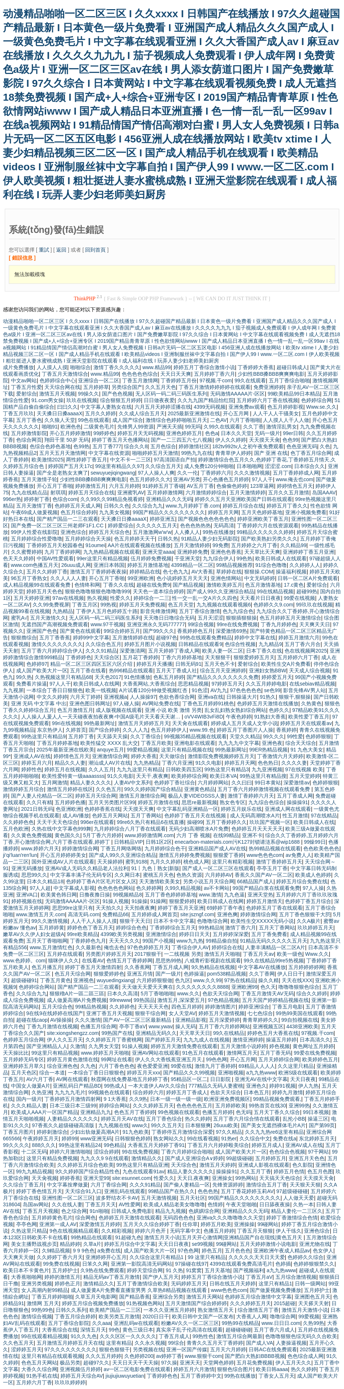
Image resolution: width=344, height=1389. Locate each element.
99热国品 (144, 1000)
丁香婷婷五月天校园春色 (54, 545)
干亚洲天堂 (187, 558)
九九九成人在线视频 (206, 1040)
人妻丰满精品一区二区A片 (275, 947)
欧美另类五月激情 (119, 1316)
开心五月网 (236, 413)
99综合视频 (201, 624)
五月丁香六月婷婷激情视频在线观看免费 (264, 789)
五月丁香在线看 (88, 670)
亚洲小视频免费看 (305, 512)
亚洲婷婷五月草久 (23, 1066)
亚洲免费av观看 (246, 407)
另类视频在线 (148, 1349)
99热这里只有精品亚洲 (142, 1165)
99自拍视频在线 (299, 1020)
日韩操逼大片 (241, 697)
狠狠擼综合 (24, 637)
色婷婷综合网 (316, 400)
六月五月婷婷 (124, 486)
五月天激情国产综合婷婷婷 (196, 1303)
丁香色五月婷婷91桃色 (208, 703)
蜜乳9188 (136, 862)
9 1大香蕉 (115, 1099)
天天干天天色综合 (57, 822)
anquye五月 (110, 750)
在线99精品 (226, 835)
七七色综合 (260, 1013)
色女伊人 (323, 1251)
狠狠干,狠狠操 (295, 697)
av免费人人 (299, 855)
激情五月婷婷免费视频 (184, 855)
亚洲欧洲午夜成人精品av (281, 1251)
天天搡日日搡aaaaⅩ (60, 413)
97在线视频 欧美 (304, 769)
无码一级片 (267, 433)
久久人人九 (135, 730)
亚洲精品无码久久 (156, 1033)
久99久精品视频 (183, 888)
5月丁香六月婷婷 (102, 835)
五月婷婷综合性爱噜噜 (36, 539)
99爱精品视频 (142, 750)
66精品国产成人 (255, 881)
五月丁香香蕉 (54, 637)
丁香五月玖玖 (18, 413)
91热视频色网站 (144, 1303)
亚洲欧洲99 (244, 987)
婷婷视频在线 (26, 901)
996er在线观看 (97, 822)
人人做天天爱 (298, 1198)
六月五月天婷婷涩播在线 (163, 407)
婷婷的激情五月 (62, 1277)
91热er (229, 1138)
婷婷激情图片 (220, 1007)
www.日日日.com (280, 1323)
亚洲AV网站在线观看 (156, 1053)
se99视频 (202, 1244)
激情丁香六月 (240, 928)
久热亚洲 (42, 1092)
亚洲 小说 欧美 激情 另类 (173, 710)
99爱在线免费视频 (315, 1053)
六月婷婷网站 (213, 783)
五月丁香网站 (146, 815)
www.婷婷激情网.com (149, 835)
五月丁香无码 (275, 1053)
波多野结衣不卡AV (117, 1198)
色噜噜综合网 (212, 921)
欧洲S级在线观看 (298, 1073)
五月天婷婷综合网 (278, 1059)
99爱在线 (181, 1066)
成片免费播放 (18, 367)
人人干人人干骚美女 (276, 413)
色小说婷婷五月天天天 (182, 578)
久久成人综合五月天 (142, 413)
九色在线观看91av (143, 1171)
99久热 (24, 677)
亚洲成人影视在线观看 (263, 1165)
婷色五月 (212, 1251)
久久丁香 (253, 427)
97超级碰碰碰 (292, 1191)
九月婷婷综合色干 (165, 848)
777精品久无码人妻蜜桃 (216, 1086)
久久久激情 (87, 1020)
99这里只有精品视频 (55, 1053)
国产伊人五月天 (161, 1277)
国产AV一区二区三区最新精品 (138, 1020)
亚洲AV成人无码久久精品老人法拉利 (87, 868)
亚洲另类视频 (36, 1283)
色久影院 (302, 1165)
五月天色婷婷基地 (261, 512)
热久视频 (97, 598)
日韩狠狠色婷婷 (133, 1138)
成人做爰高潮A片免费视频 (77, 1000)
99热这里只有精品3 (226, 769)
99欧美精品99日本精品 (294, 394)
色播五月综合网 (98, 1026)
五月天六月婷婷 (228, 1349)
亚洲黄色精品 (199, 789)
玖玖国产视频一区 (269, 822)
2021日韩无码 (37, 809)
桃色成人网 (196, 862)
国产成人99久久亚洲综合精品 (220, 591)
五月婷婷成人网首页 (154, 914)
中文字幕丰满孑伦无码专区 (81, 875)
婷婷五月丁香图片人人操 (245, 730)
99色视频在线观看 (179, 1112)
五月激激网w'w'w (152, 532)
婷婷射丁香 (37, 499)
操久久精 (268, 980)
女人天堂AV (182, 1013)
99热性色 (203, 1336)
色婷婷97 (37, 664)
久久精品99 (293, 545)
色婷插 (283, 1264)
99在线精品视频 (275, 591)
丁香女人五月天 (276, 1376)
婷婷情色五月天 (295, 486)
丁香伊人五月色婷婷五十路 (107, 611)
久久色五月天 (18, 1343)
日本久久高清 (122, 993)
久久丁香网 (262, 974)
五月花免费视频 (254, 1363)
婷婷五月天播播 (154, 664)
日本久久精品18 (45, 881)
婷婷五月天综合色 (109, 532)
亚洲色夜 (272, 743)
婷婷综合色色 (131, 928)
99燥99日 (315, 842)
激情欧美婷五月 (224, 585)
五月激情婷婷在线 (132, 637)
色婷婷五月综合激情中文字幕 (258, 1297)
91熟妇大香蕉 (270, 717)
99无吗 (193, 427)
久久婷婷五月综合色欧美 (85, 1165)
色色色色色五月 (194, 1105)
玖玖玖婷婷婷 (70, 1382)
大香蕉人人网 (251, 1316)
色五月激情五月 (75, 710)
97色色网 (188, 1251)
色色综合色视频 (287, 1152)
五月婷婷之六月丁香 (254, 545)
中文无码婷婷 (259, 578)
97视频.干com (216, 380)
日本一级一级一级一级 (175, 1099)
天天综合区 (107, 657)
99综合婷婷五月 (122, 631)
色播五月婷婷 (217, 1112)
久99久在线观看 (222, 427)
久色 (325, 446)
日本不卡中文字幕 (173, 921)
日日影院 (221, 1079)
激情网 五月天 (43, 1303)
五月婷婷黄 (51, 928)
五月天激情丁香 (34, 506)
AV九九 (219, 690)
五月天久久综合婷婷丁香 (151, 1224)
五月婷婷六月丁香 (297, 657)
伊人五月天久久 (293, 1363)
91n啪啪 (98, 1211)
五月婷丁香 (81, 736)
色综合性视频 (240, 644)
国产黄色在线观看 (80, 631)
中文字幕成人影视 (74, 888)
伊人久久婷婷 (230, 440)
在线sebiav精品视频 (312, 684)
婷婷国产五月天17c (70, 466)
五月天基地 (217, 1270)
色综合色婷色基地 (50, 446)
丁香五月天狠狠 (255, 1231)
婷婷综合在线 (227, 947)
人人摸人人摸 (52, 367)
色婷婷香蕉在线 (102, 809)
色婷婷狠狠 (318, 736)
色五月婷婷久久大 (150, 479)
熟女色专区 (232, 802)
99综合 (176, 1343)
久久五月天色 (160, 387)
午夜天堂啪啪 (241, 1204)
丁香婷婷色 (78, 657)
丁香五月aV (259, 1277)
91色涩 (200, 690)
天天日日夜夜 (173, 1244)
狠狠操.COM (258, 572)
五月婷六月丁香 (34, 1382)
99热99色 (42, 1310)
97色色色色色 (245, 690)
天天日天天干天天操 (135, 1363)
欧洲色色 (71, 427)
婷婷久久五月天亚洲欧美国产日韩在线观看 (243, 499)
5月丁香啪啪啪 (157, 993)
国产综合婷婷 (104, 730)
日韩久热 (168, 539)
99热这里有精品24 (80, 1145)
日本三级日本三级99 (73, 1105)
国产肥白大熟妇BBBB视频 (255, 1356)
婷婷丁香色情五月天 (39, 1191)
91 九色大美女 (306, 750)
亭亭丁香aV (132, 1026)
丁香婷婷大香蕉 (256, 367)
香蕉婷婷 (286, 730)
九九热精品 (146, 763)
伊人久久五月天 (65, 1040)
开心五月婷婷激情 (70, 433)
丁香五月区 (85, 605)
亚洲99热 (299, 1105)
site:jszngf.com (197, 914)
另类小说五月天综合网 (208, 881)
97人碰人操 (126, 703)
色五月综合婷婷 (78, 512)
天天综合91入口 (83, 1191)
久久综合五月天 (163, 466)
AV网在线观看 (72, 1079)
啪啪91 (50, 427)
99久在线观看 (250, 380)
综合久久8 (135, 446)
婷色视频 (279, 1046)
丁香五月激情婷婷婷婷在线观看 (214, 387)
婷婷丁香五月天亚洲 (181, 908)
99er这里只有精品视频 (102, 558)
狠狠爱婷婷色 (109, 974)
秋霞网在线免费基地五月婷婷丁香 (129, 1079)
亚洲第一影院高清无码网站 (141, 1264)
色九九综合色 (238, 611)
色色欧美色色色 (321, 848)
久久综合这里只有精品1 (157, 1257)
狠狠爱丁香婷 (228, 855)
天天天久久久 (124, 941)
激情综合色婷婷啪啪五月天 (176, 420)
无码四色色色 (178, 1218)
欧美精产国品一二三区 (115, 1310)
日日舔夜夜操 (274, 1204)
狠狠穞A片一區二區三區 (77, 993)
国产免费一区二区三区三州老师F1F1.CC (58, 525)
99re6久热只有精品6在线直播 (150, 822)
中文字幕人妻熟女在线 (106, 407)
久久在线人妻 (67, 1204)
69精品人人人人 (256, 1066)
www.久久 (188, 993)
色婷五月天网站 (110, 815)
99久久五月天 (167, 1125)
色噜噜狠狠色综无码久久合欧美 (301, 1336)
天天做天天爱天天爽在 (147, 987)
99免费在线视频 (61, 1264)
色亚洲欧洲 (68, 809)
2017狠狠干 (148, 954)
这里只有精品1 (275, 1283)
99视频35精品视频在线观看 (195, 736)
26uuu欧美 (225, 1125)
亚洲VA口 (27, 895)
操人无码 (185, 1026)
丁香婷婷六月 (216, 473)
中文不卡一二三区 (130, 460)
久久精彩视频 (116, 1231)
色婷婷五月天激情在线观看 (129, 1218)
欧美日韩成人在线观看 (281, 558)
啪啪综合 (80, 367)
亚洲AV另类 (186, 479)
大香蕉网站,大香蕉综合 (148, 684)
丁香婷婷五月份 (179, 380)
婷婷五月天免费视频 (142, 605)
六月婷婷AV (218, 875)
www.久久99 (207, 980)
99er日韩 (293, 433)
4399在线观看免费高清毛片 (241, 1264)
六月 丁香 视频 (193, 835)
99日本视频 (316, 1112)
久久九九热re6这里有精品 (274, 1132)
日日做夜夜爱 (159, 400)
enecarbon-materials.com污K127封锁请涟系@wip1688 (238, 842)
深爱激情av (296, 783)
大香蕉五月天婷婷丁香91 (156, 1145)
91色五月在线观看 (203, 1053)
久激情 (77, 1046)
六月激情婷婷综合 (206, 492)
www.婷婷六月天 (40, 848)
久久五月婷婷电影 (266, 684)
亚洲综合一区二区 (98, 380)
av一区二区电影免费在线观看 (137, 1369)
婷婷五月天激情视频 (221, 1013)
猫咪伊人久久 (63, 960)
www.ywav (160, 1026)
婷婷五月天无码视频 (140, 433)
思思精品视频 (193, 684)
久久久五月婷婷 (103, 1356)
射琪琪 (58, 492)
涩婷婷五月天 (26, 1349)
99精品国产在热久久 (171, 1191)
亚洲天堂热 (260, 895)
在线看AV (93, 960)
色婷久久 (279, 710)
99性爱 (295, 736)
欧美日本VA (223, 776)
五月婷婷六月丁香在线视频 (267, 400)
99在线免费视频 (140, 1152)
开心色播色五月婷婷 (226, 479)
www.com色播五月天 (35, 565)
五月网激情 (54, 783)
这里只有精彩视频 (232, 862)
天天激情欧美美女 (159, 881)
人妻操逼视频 (291, 1343)
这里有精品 (119, 1343)
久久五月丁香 (255, 1171)
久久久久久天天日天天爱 (256, 1257)
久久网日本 (127, 875)
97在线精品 (324, 815)
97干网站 (318, 1152)
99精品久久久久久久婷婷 (265, 532)
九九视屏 (13, 690)
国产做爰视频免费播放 (275, 1290)
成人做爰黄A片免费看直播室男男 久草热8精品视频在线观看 (139, 1290)
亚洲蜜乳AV (130, 492)
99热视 (108, 605)
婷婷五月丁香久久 (287, 506)
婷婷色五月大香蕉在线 (273, 1033)
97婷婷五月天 (227, 684)
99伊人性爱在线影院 (34, 532)
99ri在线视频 (66, 723)
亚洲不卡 (252, 835)
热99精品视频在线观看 (275, 848)
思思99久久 (34, 875)
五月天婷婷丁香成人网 (174, 651)
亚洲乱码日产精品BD (77, 1086)
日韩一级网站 (310, 1283)
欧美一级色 (290, 954)
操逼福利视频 (291, 572)
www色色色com (264, 855)
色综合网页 (29, 440)
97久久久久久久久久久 (70, 1349)
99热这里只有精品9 (43, 736)
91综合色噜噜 (271, 565)
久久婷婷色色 (18, 822)
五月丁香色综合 (164, 1119)
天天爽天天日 (314, 624)
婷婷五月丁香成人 (186, 1092)
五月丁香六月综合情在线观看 (246, 1119)
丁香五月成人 (174, 1336)
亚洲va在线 (211, 697)
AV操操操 (61, 1020)
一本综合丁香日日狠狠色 (54, 690)
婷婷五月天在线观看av (306, 723)
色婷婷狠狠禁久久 (313, 1264)
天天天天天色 (153, 1007)
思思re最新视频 (199, 802)
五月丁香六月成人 (274, 1330)
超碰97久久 (96, 1363)
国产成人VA (259, 1343)
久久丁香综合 (145, 736)
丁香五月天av (258, 954)
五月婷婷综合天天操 (88, 539)
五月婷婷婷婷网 (306, 967)
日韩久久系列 (71, 1310)
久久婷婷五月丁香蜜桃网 (113, 1040)
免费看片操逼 (31, 684)
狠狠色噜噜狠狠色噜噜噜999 (97, 591)
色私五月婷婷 (168, 677)
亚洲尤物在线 (314, 1244)
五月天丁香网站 (277, 928)
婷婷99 (70, 1138)
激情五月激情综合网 (142, 796)
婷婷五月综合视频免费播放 (93, 1303)
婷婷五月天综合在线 (91, 492)
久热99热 (313, 1323)
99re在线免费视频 (237, 624)
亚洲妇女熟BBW (267, 670)
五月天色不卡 (219, 664)
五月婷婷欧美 (230, 1105)
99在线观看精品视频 (44, 1336)
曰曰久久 (67, 407)
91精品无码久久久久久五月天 (273, 941)
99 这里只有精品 (207, 1257)
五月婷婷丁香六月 (214, 374)
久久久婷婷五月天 (153, 1105)
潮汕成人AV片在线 (109, 763)
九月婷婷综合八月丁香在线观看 (130, 829)
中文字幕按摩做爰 (67, 1185)
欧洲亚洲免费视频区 (227, 1099)
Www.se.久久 (321, 407)
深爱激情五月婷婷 (99, 1224)
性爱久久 (120, 598)
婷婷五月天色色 (44, 591)
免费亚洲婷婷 (268, 387)
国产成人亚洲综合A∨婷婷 (194, 1158)
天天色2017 (108, 677)
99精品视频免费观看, (277, 1099)
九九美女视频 (114, 512)
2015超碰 (284, 1303)
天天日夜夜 (303, 1079)
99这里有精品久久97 (119, 466)
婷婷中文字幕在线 (254, 637)
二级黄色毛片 (99, 427)
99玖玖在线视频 (314, 605)
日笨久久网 (95, 1264)
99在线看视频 (203, 1138)
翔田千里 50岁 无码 (66, 440)
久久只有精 (39, 802)
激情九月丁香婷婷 (215, 1066)
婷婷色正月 (67, 1283)
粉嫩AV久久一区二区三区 (190, 1323)
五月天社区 (192, 1198)
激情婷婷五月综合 (23, 789)
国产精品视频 (188, 585)
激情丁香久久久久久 (117, 367)
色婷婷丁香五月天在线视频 (195, 815)
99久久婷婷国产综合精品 (153, 789)
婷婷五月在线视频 (64, 769)
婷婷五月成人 (267, 1145)
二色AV (218, 420)
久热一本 (303, 1204)
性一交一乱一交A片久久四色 (204, 598)
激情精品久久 (146, 1158)
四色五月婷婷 (186, 1007)
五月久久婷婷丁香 (46, 572)
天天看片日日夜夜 (260, 598)
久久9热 (138, 1099)
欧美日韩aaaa (272, 1369)
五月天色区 (24, 1073)
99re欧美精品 (82, 934)
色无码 (243, 1112)
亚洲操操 (244, 1224)
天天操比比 (16, 1053)
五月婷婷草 (96, 387)
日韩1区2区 (159, 842)
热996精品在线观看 (131, 670)
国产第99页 (322, 1125)
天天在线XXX (297, 980)
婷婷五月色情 (289, 1171)
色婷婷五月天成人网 (78, 506)
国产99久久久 (159, 631)
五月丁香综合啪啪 (289, 380)
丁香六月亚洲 (177, 763)
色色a (211, 433)
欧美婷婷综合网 (189, 776)
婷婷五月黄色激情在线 (72, 1059)
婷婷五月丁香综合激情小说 (204, 367)
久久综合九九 (147, 506)
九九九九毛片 (70, 1092)
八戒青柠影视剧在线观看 (212, 960)
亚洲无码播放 (26, 868)
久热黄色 (311, 703)
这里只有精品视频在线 (186, 750)
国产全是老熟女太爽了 (62, 473)
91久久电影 (208, 763)
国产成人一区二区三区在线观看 (218, 868)
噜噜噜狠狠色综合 (298, 987)
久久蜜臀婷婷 (26, 552)
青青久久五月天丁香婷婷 (215, 1343)
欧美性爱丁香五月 (308, 717)
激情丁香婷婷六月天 (251, 796)
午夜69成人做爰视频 (34, 512)
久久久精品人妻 (29, 1105)
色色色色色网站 (115, 888)
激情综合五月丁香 (266, 1185)
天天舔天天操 (112, 736)
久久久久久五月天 (156, 525)
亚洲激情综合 (161, 934)
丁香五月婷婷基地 (57, 743)
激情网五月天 (242, 1053)
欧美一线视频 (100, 690)
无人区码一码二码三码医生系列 (171, 394)
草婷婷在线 (229, 572)
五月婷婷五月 (270, 1158)
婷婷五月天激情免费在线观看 (184, 1046)
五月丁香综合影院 (68, 1323)
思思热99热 (168, 960)
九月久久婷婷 (165, 862)
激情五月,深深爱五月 (181, 1000)
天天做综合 (172, 756)
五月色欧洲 (16, 829)
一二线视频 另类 (182, 954)
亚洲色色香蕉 (226, 552)
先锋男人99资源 (135, 427)
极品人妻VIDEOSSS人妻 (196, 796)
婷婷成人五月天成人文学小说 (244, 723)
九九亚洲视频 (267, 769)
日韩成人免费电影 (131, 1211)
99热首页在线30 (267, 1105)
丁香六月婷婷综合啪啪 (186, 1152)
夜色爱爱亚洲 (152, 1066)
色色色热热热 (195, 525)
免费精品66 (115, 914)
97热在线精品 (240, 980)
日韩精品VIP (128, 842)
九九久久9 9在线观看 (104, 1158)
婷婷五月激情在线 (158, 802)
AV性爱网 (130, 1204)
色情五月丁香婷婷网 (129, 960)
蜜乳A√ (19, 618)
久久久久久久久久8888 (202, 987)
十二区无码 (34, 1152)
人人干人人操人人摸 (94, 921)
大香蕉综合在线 (60, 1330)
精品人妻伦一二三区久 (296, 1211)
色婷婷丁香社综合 (174, 783)
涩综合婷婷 (106, 1152)
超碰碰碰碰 (238, 1330)
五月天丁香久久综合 (277, 1112)
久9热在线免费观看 (102, 1270)
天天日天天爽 (175, 374)
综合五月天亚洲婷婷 (223, 670)
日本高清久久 (315, 1040)
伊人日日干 (290, 974)
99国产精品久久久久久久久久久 (169, 512)
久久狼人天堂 (59, 420)
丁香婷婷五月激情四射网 (72, 1099)
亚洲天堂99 (96, 1178)
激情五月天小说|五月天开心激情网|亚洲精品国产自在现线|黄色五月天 (224, 1237)
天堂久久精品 (245, 736)
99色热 (245, 558)
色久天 (268, 987)
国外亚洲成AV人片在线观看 (63, 862)
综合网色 (85, 1218)
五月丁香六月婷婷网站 (224, 1026)
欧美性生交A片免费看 (286, 664)
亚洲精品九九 (95, 1112)
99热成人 (114, 1086)
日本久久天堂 (236, 433)
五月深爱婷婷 (224, 1020)
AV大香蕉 (202, 572)
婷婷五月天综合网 (95, 796)
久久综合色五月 (103, 644)
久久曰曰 (241, 783)
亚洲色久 (256, 1086)
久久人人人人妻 (68, 578)
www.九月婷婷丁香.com (193, 506)
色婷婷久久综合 (305, 1257)
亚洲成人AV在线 (32, 756)
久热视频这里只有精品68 (63, 677)
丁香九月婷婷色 (279, 624)
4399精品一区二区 (192, 565)
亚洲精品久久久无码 (169, 499)
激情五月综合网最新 (239, 1336)
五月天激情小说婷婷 (243, 1046)
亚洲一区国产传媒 (186, 1349)
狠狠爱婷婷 (182, 901)
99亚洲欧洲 (141, 578)
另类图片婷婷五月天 (108, 954)
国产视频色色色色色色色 (206, 519)
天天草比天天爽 (262, 552)
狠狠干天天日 (135, 921)
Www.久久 (317, 954)
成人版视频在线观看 (119, 710)
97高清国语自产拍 (174, 460)
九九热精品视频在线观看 (111, 552)
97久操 (169, 1363)
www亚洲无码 (96, 1138)
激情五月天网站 (204, 1297)
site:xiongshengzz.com (73, 1033)
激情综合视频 (36, 1316)
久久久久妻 (294, 763)
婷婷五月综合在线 (243, 506)
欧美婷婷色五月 (320, 1059)
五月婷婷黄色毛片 (52, 1218)
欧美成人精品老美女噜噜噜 (174, 1204)
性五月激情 (295, 815)
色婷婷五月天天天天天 (257, 829)
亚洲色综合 (73, 532)
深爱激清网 (132, 651)
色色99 (290, 440)
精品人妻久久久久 (90, 783)
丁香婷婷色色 (162, 1376)
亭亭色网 (26, 1224)
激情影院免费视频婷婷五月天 (221, 756)
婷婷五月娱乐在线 (241, 809)
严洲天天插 (169, 427)
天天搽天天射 (313, 1303)
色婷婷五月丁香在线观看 (274, 908)
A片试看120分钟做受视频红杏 (154, 690)
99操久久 (88, 394)
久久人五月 (101, 769)
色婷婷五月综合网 (23, 1040)
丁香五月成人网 (171, 967)
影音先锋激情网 (158, 611)
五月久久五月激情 (288, 492)
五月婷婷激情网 (165, 492)
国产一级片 (168, 974)
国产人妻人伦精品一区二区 (42, 796)
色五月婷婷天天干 (134, 539)
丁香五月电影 (287, 1007)
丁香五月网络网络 (121, 848)
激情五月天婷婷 (217, 1165)
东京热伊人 (50, 730)
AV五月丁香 (200, 486)
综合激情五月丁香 (258, 1310)
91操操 (140, 901)
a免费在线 (109, 1251)
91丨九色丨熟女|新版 (155, 868)
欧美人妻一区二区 (222, 651)
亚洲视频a (115, 697)
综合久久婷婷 (311, 993)
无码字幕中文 (185, 1231)
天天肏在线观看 (190, 723)
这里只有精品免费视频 (52, 1158)
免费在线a (284, 1138)
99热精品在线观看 (92, 1237)
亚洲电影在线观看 (194, 743)
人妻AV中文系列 (132, 783)
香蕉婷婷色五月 (195, 631)
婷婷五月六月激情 (194, 1369)
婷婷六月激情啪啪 (70, 1152)
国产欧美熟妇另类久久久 (269, 539)
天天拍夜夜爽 (139, 908)
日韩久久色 (116, 506)
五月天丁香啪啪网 (46, 941)
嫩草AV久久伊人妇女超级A (33, 934)
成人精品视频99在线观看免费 (37, 585)
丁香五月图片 (18, 1132)
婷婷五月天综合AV (82, 1376)
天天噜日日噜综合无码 (169, 618)
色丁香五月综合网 (311, 453)
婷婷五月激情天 (264, 901)
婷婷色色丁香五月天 (90, 928)
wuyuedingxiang (115, 980)
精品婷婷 (70, 1244)
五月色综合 (163, 446)
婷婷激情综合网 (80, 848)
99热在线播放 (218, 532)
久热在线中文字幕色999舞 (61, 829)
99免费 (220, 545)
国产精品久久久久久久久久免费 (223, 677)
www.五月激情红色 (51, 947)
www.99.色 (202, 730)
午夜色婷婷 (239, 717)
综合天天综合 (300, 743)
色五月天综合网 (73, 974)
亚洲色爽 (227, 914)
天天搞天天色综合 (279, 1178)
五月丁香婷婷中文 (201, 1376)
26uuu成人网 (76, 565)
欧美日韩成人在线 (313, 822)
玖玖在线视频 (81, 400)
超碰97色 (166, 637)
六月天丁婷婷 (85, 697)
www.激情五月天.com (40, 914)
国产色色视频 (117, 394)
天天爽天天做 (18, 1257)
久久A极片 (309, 921)
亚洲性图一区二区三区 (67, 1198)
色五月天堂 (181, 605)
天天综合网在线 (62, 387)
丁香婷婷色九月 (88, 941)
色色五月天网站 (39, 1363)
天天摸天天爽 (138, 809)
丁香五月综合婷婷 (75, 1316)
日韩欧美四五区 (184, 769)
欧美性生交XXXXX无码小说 (262, 921)
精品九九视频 (170, 1211)
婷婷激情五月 (90, 486)
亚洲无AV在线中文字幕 (261, 1079)
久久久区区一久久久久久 (128, 1336)
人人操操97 (143, 697)
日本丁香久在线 (264, 651)
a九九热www (260, 1073)
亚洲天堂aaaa (158, 552)
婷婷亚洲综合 (253, 1007)
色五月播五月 (47, 967)
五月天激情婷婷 (248, 492)
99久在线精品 (229, 1033)
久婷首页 (76, 730)
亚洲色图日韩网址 (89, 703)
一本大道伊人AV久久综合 (157, 1086)
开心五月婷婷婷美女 (63, 855)
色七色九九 (176, 572)
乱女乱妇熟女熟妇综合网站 (235, 710)
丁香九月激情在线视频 (52, 1026)
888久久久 (44, 1145)
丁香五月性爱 (26, 387)
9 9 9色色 (84, 1251)
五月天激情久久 (48, 618)
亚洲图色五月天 (312, 1297)
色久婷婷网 (149, 888)
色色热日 (268, 763)
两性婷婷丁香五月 (86, 460)
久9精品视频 (56, 1251)
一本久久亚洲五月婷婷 (169, 1310)
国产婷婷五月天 (163, 1040)
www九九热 (189, 941)
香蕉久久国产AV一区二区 (264, 875)
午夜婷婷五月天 (41, 1138)
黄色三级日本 (137, 1330)
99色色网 (216, 1059)
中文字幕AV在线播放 (262, 967)
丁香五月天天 (100, 1204)
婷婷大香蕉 (144, 756)
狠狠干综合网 (150, 1013)
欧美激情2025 (47, 460)
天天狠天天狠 (305, 1185)
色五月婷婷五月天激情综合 (290, 618)
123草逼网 (262, 486)
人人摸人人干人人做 (286, 420)
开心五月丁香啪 (55, 486)
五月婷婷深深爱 (231, 934)
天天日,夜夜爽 (193, 1178)
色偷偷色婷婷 (231, 486)
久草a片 (92, 1244)
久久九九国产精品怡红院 (206, 400)
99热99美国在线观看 (299, 1013)
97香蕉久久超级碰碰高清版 (63, 1125)
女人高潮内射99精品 (44, 1290)
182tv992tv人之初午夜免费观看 (248, 446)
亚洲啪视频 (231, 1073)
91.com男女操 (48, 400)
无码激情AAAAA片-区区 (237, 394)
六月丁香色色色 (117, 1066)
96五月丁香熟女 (29, 578)
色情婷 (215, 1204)
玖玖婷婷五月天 (315, 928)
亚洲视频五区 (268, 1026)
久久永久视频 (150, 1343)
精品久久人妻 (70, 763)
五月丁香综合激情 (199, 611)
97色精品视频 (223, 1000)
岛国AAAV (324, 492)
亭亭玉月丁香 (272, 868)
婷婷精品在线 (144, 572)
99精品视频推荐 (234, 565)
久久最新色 (88, 947)
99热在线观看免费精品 (206, 637)
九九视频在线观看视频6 (224, 605)
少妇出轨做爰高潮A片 (95, 1132)
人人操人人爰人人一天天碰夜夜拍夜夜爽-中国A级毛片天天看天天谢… (101, 717)
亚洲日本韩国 (109, 565)
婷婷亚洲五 (162, 519)
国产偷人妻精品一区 (187, 1185)
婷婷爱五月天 (276, 677)
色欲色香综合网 (177, 697)
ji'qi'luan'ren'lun (20, 855)
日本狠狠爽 (198, 1125)
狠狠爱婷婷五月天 (254, 657)
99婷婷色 (104, 433)
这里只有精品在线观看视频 (52, 1356)
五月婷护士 (65, 1270)
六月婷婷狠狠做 (154, 980)
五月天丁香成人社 (176, 670)
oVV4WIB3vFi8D (203, 717)
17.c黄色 (294, 585)
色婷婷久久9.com (273, 605)
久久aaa (101, 1323)
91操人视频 (116, 901)
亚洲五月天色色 (307, 1158)
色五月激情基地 (263, 585)
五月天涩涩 (210, 618)
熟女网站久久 (168, 1138)
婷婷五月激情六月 (298, 637)
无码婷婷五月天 (189, 1283)
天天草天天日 (194, 1033)
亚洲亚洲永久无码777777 (156, 624)
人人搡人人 (187, 532)
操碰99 (195, 822)
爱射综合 (26, 394)
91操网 (158, 901)
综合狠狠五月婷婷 (120, 400)
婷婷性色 (31, 769)
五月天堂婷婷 (304, 776)
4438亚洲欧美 (302, 1026)
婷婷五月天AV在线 (122, 1119)
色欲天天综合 (225, 1092)
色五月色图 (320, 1171)
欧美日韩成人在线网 (96, 684)
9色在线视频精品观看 (74, 1231)
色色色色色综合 (140, 374)
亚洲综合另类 (168, 1297)
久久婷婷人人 (304, 565)
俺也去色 (114, 947)
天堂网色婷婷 (218, 1363)
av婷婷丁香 (169, 1356)
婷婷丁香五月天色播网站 (120, 440)
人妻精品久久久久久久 (72, 1119)
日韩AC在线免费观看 (273, 1349)
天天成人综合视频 (309, 670)
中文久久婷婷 (52, 697)
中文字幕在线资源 (108, 453)
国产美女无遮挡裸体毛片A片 (273, 1125)
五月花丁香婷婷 (140, 657)
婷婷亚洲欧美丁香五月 (263, 519)
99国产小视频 (158, 941)
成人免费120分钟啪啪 (209, 466)
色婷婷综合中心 (58, 380)
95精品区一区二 (189, 1079)
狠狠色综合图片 (235, 1369)
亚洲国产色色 (41, 631)
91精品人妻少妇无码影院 (209, 539)
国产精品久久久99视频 (189, 1073)
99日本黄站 (268, 783)
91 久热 (174, 1270)
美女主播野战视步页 (34, 1244)
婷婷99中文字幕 (91, 637)
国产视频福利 (248, 1270)
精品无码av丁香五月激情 (111, 1277)
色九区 (182, 980)
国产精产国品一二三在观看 (67, 519)
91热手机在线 (42, 1376)
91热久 (268, 697)
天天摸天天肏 (264, 440)
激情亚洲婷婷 (248, 1040)
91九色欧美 (135, 1132)
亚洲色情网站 (226, 578)
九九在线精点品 (29, 492)
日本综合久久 (309, 466)
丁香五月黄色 (55, 980)
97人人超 (40, 888)
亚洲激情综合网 (110, 756)
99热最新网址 (99, 723)
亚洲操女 (222, 1178)
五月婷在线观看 (65, 954)
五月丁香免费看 (269, 934)
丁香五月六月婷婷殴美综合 (218, 1145)
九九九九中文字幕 (238, 743)
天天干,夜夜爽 (152, 776)
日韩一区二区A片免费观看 (307, 578)
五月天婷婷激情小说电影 (268, 1244)
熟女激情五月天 (216, 1310)
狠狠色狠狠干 (114, 1349)
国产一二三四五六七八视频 (181, 440)
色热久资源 (189, 875)
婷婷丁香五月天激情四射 (93, 967)
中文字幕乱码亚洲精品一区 (187, 809)
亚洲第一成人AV (58, 1224)
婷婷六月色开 (151, 1231)
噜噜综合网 (283, 1316)
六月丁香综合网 (109, 1185)
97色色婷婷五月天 (148, 947)
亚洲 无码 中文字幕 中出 (39, 703)
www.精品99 (156, 367)
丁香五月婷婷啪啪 (52, 1297)
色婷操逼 (194, 974)
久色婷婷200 (138, 1356)
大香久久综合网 (39, 1369)
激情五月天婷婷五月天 (143, 723)
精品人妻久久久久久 (190, 1171)
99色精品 (114, 1145)
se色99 (272, 690)
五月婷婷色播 (70, 802)
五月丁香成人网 (295, 796)
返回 (61, 250)
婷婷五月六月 (36, 763)
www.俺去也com (294, 479)
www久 (140, 1125)
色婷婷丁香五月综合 (308, 901)
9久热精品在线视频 (213, 967)
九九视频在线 (113, 1125)
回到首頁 (95, 250)
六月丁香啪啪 (245, 420)
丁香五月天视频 (40, 1211)
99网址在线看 (116, 1059)
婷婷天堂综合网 (145, 1270)
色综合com (64, 499)
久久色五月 (108, 789)
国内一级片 (29, 1099)
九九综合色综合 (266, 802)
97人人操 (313, 888)
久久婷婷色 (122, 1007)
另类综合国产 (126, 387)
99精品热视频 (91, 1007)
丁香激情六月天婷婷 (280, 756)
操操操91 (297, 802)
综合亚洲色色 (62, 1066)
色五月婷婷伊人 (169, 730)
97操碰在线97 (191, 1264)
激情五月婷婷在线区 (70, 789)
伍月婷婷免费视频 (151, 558)
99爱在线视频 (299, 598)
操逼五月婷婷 (281, 1040)
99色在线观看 (94, 420)
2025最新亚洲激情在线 (194, 413)
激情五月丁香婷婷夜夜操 (98, 572)
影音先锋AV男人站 (304, 690)
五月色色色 (237, 1251)
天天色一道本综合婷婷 (158, 591)
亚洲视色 (83, 980)
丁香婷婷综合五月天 (173, 928)
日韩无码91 (188, 664)
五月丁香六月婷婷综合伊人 (52, 651)
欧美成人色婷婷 (313, 875)
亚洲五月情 (140, 974)
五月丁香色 (29, 420)
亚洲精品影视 (190, 1020)
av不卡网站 (217, 888)
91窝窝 (194, 1270)
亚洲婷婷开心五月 (106, 1257)
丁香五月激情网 (140, 380)
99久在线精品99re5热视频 (273, 960)
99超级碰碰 (239, 1158)
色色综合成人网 (305, 1356)
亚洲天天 (190, 1363)
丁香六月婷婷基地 (181, 657)
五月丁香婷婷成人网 (296, 473)
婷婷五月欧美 (216, 1224)
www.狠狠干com (203, 1356)
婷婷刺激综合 (52, 1132)
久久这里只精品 (296, 1066)
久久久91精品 (101, 651)
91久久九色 (84, 1336)
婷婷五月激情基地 (147, 565)
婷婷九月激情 (287, 1092)
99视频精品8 (127, 895)
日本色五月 (256, 1092)
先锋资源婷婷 (227, 1185)
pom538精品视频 (226, 974)
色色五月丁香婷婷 (134, 1112)
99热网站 (246, 1178)
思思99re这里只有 (72, 908)
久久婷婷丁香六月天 (60, 1257)
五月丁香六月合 (303, 644)
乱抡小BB (294, 1119)
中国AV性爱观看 (55, 558)
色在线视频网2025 (306, 651)
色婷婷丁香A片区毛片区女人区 (101, 881)
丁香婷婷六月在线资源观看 (268, 525)
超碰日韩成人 (292, 367)
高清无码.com (83, 914)
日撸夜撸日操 (94, 895)
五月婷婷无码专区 (23, 1059)
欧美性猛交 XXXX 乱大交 (109, 743)
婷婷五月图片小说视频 (150, 644)
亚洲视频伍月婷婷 (80, 1369)
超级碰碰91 (24, 980)
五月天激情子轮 (39, 479)
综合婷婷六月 (148, 1092)
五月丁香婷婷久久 (226, 822)
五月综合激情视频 (295, 1277)
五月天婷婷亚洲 (32, 598)
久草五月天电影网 (95, 1297)
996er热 (12, 499)
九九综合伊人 (218, 558)
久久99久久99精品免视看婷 (111, 499)
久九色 (88, 1066)
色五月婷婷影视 (285, 407)
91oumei (95, 545)
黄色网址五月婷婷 (313, 1046)
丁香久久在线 (118, 585)
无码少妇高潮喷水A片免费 (198, 829)
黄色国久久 (67, 835)
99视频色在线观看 (109, 1092)
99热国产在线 (117, 1033)
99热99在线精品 (240, 1323)
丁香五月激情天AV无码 (267, 993)
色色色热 (208, 1191)
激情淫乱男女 (281, 427)
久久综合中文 (254, 1138)
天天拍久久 (108, 908)
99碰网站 (268, 1224)
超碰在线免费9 (153, 585)
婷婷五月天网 (223, 512)
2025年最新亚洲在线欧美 (65, 750)
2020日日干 (155, 1316)
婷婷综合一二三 (151, 598)
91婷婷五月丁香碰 (163, 486)
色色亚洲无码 (301, 446)
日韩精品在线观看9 (200, 644)
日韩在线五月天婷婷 (232, 1283)
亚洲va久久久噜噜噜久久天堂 (230, 1218)
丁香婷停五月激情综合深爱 (182, 1132)
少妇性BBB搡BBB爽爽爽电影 (271, 374)
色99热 (81, 446)
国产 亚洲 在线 (271, 453)
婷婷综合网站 (114, 1105)
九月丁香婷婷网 (62, 552)
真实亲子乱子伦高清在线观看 (189, 1330)
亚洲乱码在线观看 (124, 1191)
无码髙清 (223, 525)
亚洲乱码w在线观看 (136, 1323)
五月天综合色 (57, 1007)
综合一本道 (52, 1073)
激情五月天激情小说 (305, 1310)
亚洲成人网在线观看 (288, 809)
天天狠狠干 (218, 657)
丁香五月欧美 (156, 743)
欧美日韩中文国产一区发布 (203, 1316)
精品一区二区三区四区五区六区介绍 (92, 664)
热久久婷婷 (198, 1119)
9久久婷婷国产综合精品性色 (87, 1171)
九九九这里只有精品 (140, 769)
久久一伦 (187, 473)
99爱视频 (308, 1316)
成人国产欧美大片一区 (41, 670)
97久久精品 (229, 1132)
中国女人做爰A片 (30, 1086)
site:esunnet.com (131, 1178)
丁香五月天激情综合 (65, 374)
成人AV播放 (75, 815)
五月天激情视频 (159, 1198)
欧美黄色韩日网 (59, 895)
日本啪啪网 (249, 466)
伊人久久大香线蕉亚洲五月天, (169, 1059)
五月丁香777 (106, 446)
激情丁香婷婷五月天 (279, 862)
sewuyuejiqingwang (113, 473)
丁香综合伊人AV (190, 947)
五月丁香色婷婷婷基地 (170, 895)
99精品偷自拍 (221, 941)
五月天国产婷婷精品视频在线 (275, 1000)
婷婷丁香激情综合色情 (292, 1218)
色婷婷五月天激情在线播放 (268, 703)
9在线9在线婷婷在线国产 (55, 1013)
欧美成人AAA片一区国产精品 (44, 1112)
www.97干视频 (107, 624)
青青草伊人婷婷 (233, 453)
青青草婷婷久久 (260, 1020)
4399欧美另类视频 (121, 934)
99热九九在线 (197, 453)
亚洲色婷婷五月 (184, 433)
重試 (44, 250)
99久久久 (273, 736)
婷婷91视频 (282, 1086)
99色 (114, 1330)
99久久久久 (16, 1145)
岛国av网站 (36, 1204)
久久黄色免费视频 (31, 835)
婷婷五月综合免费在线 (301, 881)
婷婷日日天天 (194, 934)
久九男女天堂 (103, 1046)
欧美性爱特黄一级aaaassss (73, 776)
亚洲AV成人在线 (304, 1145)
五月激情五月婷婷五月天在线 (70, 1343)
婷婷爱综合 (120, 525)
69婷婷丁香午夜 (225, 908)
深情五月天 (93, 1330)
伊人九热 (308, 1086)
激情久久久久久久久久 (57, 644)
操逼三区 (318, 1119)
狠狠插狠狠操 (241, 618)
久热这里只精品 (29, 1231)
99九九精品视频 (34, 1171)
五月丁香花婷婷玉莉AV (247, 1191)
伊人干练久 (288, 1231)
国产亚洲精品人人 (46, 1046)
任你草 (190, 1224)
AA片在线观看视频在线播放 (139, 545)
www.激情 (210, 895)
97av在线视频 (68, 598)
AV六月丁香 (40, 1079)
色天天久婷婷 (18, 558)
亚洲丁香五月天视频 (109, 1013)
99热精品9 (210, 928)
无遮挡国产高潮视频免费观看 (54, 624)
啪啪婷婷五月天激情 (155, 453)
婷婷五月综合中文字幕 (129, 1244)
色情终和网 (87, 585)
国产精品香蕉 (134, 1297)
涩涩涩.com (278, 466)
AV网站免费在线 (160, 703)
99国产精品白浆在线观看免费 (266, 888)
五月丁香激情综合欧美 (142, 1283)
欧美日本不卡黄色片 (26, 1270)
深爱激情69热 (231, 631)
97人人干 (262, 479)
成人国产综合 (127, 420)
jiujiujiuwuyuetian (125, 1376)
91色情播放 (137, 677)
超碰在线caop (32, 1020)
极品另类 (70, 1363)
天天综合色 (184, 1165)
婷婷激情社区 (194, 446)
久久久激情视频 (252, 473)
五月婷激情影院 (29, 433)
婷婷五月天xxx (143, 1073)
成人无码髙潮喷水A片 (254, 815)
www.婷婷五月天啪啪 (105, 1053)
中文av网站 (24, 380)
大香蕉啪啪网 (26, 1277)
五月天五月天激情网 (62, 453)
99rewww (120, 1000)
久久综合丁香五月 (23, 1185)
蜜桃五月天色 (158, 875)
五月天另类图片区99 (111, 802)
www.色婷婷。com (24, 960)
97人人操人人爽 (156, 473)
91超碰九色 (128, 1237)
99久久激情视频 (50, 921)
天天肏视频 (44, 1178)
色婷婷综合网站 (37, 987)
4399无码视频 (210, 407)
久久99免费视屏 (51, 605)
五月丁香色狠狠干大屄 (304, 914)
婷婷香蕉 (70, 1178)
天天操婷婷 (110, 862)
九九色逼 (234, 895)
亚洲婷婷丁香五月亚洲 (308, 552)
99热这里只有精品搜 (262, 776)
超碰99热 (307, 591)
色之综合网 (74, 1211)
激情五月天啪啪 (222, 954)
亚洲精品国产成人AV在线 (217, 848)
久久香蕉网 (137, 967)
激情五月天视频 (57, 394)
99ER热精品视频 (268, 750)
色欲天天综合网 (220, 993)
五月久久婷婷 (100, 413)
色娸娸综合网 (204, 1211)
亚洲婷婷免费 (192, 552)
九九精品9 (270, 644)
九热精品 (62, 611)
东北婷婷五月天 (317, 1138)
